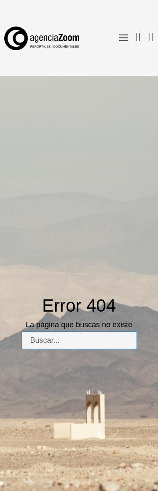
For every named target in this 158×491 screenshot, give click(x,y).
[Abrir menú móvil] (123, 38)
